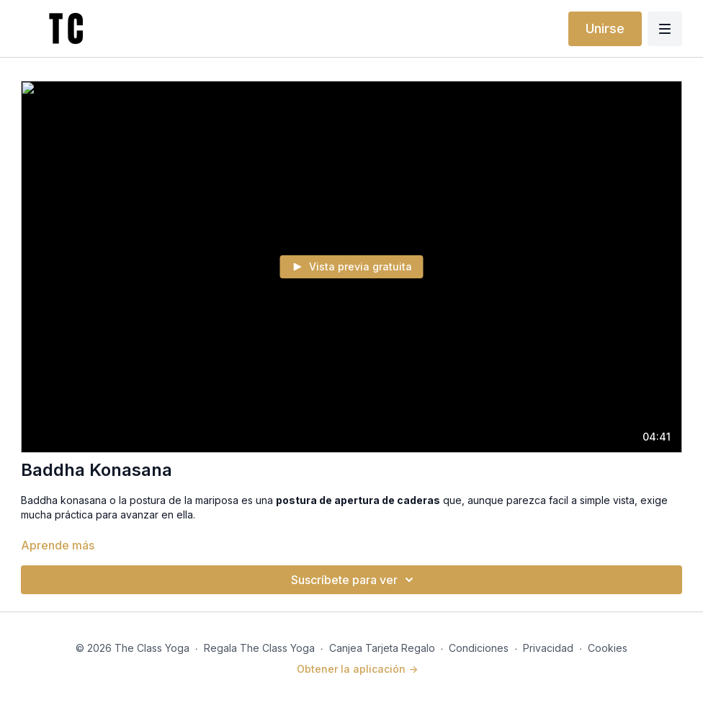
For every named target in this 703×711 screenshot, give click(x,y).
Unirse (605, 28)
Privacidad (548, 648)
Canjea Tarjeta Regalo (382, 648)
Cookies (607, 648)
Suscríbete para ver (354, 579)
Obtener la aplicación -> (357, 669)
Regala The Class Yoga (259, 648)
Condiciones (479, 648)
